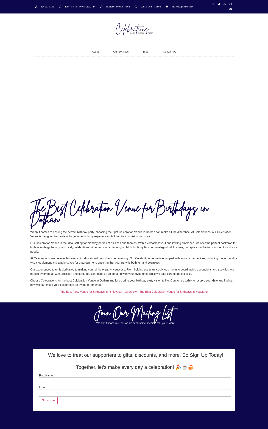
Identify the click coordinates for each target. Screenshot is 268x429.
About (95, 51)
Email (42, 387)
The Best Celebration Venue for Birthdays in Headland (173, 291)
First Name (46, 375)
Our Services (121, 51)
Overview (131, 291)
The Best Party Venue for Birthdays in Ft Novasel (91, 291)
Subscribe (48, 400)
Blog (146, 51)
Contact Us (169, 51)
